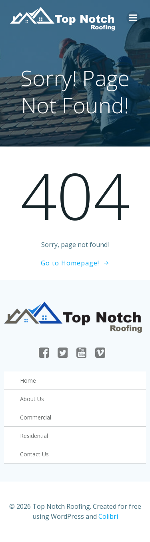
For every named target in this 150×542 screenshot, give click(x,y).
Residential (34, 436)
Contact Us (34, 454)
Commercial (35, 417)
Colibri (108, 516)
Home (28, 380)
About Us (32, 399)
